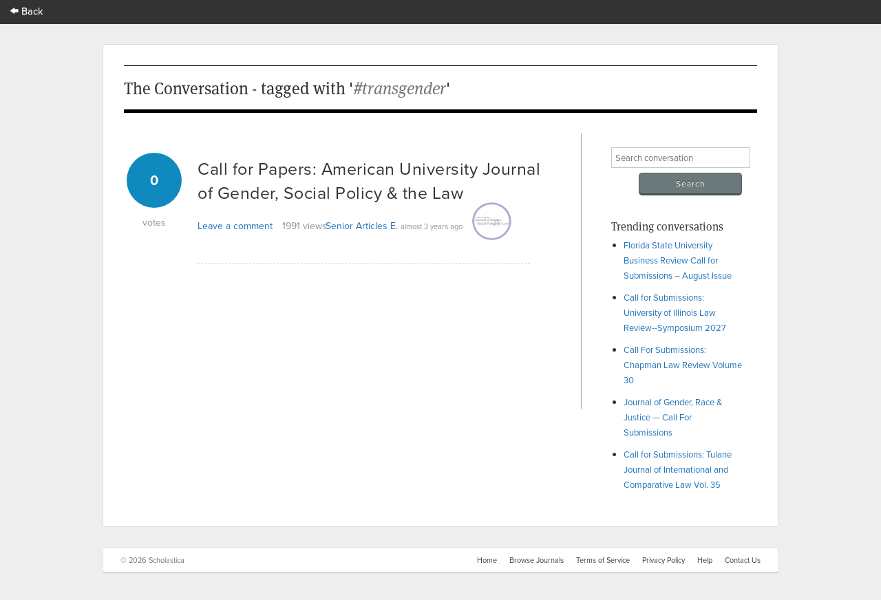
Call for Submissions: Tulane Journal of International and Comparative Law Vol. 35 (678, 469)
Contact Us (743, 560)
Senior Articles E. (362, 226)
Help (704, 560)
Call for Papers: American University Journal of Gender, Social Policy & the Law (369, 180)
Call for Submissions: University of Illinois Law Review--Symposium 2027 (675, 312)
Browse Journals (536, 560)
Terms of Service (603, 560)
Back (26, 10)
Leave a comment (235, 226)
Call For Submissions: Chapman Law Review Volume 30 (683, 364)
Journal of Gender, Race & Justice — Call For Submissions (673, 417)
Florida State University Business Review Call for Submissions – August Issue (678, 260)
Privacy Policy (663, 560)
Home (487, 560)
